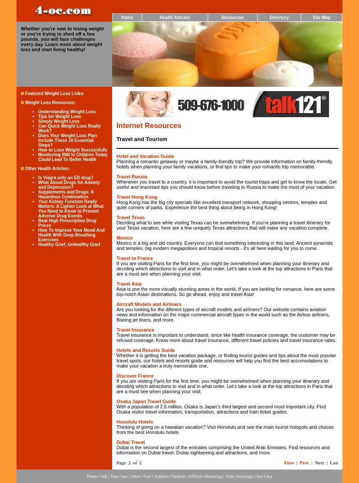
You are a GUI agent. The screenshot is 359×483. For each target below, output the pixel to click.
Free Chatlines (156, 476)
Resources (233, 17)
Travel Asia (129, 283)
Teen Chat (119, 476)
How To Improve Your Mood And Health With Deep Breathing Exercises (71, 235)
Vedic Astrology (239, 476)
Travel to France (134, 258)
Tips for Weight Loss (59, 116)
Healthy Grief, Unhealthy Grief (69, 244)
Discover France (135, 375)
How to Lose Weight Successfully (72, 150)
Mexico (124, 237)
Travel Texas (130, 217)
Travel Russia (131, 176)
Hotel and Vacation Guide (145, 156)
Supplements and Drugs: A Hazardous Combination (66, 194)
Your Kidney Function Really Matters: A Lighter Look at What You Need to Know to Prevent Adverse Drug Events (70, 208)
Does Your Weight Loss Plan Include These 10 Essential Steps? (67, 140)
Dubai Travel (130, 442)
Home (127, 17)
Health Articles (175, 17)
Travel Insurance (135, 329)
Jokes (135, 476)
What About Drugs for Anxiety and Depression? (69, 185)
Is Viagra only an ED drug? (65, 177)
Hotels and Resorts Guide (145, 350)
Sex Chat (264, 476)
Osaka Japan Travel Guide (146, 401)
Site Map (322, 17)
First (289, 462)
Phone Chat (97, 476)
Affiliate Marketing (205, 476)
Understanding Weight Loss (67, 111)
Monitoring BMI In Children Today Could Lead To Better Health (72, 157)
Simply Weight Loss (59, 121)
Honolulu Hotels (134, 421)
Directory (279, 17)
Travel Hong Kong (136, 197)
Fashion (179, 476)
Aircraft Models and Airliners (149, 304)
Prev (304, 462)
